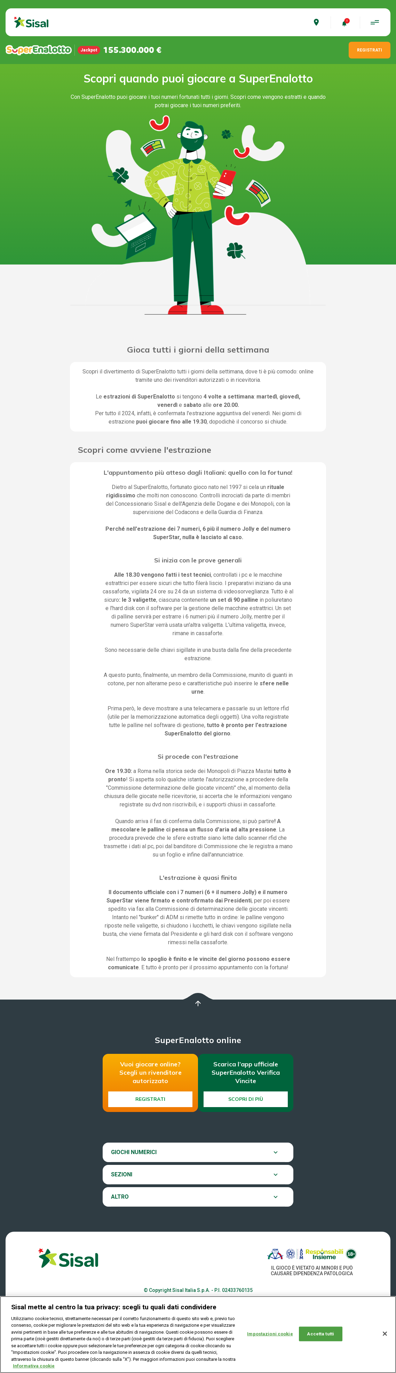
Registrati (150, 1099)
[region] (198, 1334)
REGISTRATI (369, 50)
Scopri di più (245, 1099)
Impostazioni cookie (270, 1333)
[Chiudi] (385, 1333)
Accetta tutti (320, 1333)
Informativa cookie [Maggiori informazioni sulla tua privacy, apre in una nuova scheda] (34, 1365)
